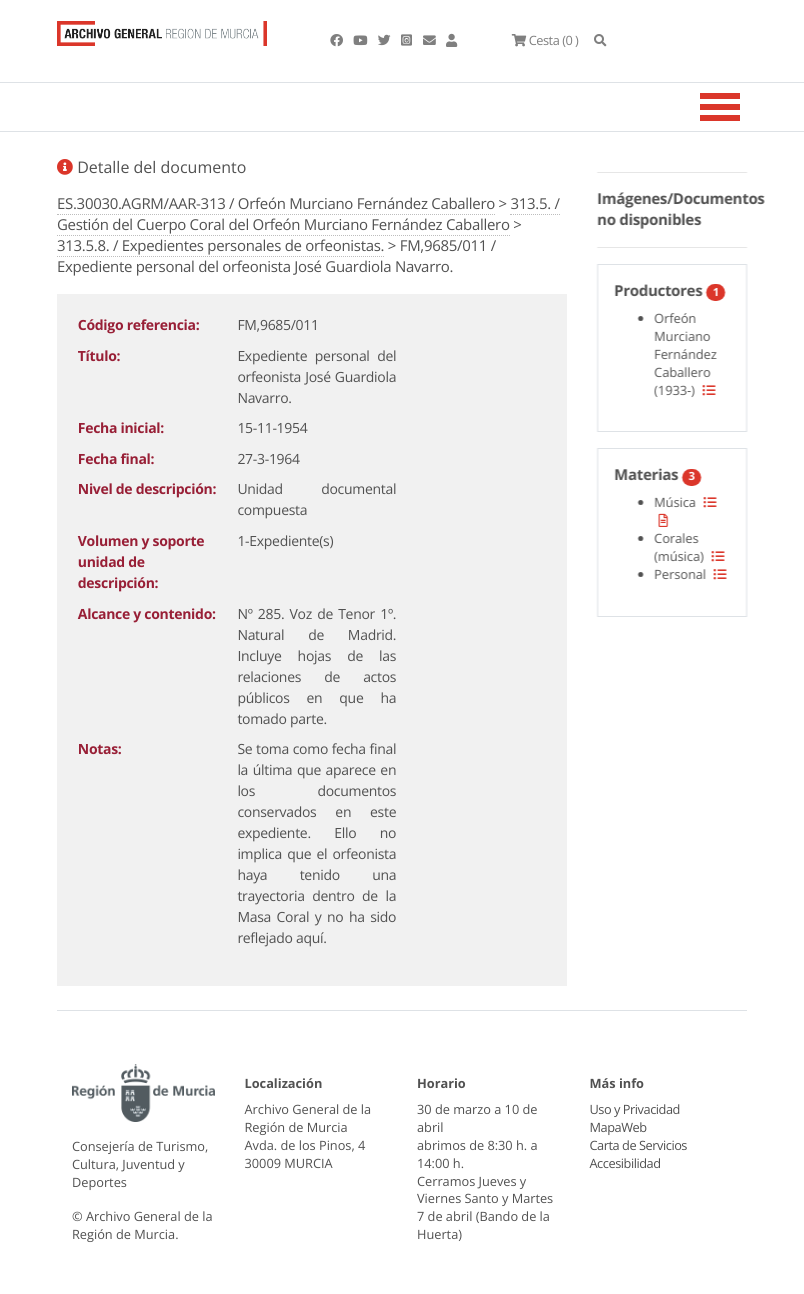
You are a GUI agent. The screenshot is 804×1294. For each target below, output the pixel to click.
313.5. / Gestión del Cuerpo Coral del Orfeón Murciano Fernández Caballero (308, 214)
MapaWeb (618, 1127)
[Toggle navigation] (745, 107)
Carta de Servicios (638, 1145)
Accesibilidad (625, 1163)
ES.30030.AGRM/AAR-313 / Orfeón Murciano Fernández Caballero (276, 204)
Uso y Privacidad (635, 1109)
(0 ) (545, 40)
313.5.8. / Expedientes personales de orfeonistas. (220, 246)
